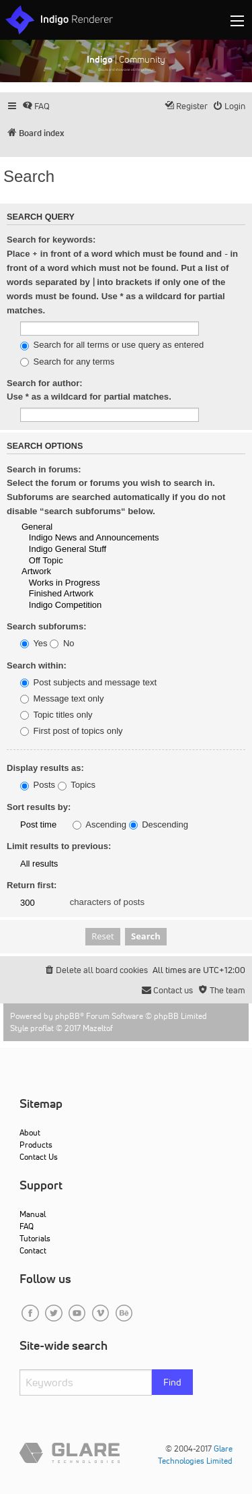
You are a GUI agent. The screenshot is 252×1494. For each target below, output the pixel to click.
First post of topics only (71, 731)
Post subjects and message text (88, 682)
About (29, 1132)
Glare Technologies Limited (195, 1454)
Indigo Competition (107, 605)
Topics (76, 785)
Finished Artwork (107, 594)
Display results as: (45, 768)
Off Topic (107, 561)
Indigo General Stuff (107, 549)
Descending (158, 825)
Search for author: (45, 383)
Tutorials (34, 1238)
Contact (32, 1250)
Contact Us (38, 1156)
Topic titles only (56, 715)
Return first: (31, 885)
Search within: (37, 665)
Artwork (107, 572)
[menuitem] (36, 106)
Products (35, 1144)
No (62, 643)
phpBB (67, 1016)
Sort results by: (39, 807)
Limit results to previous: (59, 846)
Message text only (61, 699)
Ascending (99, 825)
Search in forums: (44, 469)
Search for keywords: (51, 239)
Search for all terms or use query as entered (112, 345)
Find (172, 1382)
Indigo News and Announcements (107, 538)
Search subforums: (46, 626)
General (107, 527)
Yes (34, 643)
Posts (37, 785)
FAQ (26, 1226)
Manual (32, 1214)
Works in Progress (107, 583)
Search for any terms (67, 362)
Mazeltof (98, 1028)
